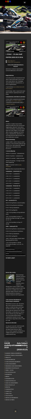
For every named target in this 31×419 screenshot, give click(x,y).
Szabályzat (8, 391)
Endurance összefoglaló (12, 368)
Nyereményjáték (9, 378)
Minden (7, 376)
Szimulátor (8, 393)
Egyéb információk (10, 359)
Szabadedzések (9, 389)
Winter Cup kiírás (9, 399)
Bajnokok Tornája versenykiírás (14, 355)
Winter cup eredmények (11, 397)
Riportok (7, 387)
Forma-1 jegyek (9, 370)
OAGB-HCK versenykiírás (13, 62)
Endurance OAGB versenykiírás (13, 366)
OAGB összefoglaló (10, 380)
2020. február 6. (11, 60)
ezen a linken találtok (16, 100)
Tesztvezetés (9, 395)
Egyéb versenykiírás (10, 363)
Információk (8, 374)
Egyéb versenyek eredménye (12, 361)
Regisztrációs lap (10, 385)
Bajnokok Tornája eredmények (13, 353)
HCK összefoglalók (10, 372)
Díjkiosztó (8, 357)
